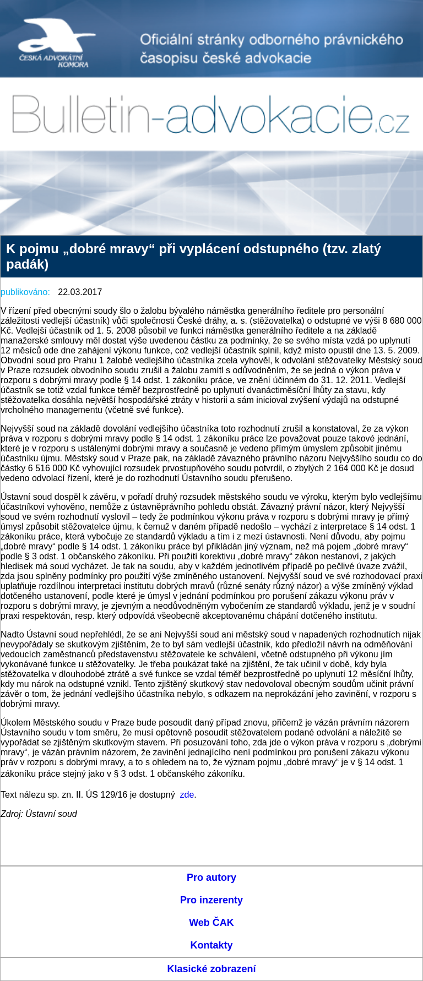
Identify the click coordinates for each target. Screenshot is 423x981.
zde (187, 794)
